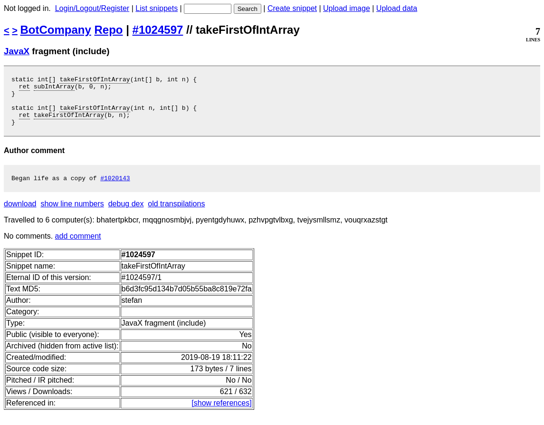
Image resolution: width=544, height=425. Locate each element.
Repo (109, 29)
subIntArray (54, 89)
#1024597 (158, 29)
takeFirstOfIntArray (94, 80)
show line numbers (72, 215)
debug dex (126, 215)
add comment (78, 247)
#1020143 (115, 189)
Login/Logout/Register (92, 8)
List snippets (156, 8)
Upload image (346, 8)
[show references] (221, 414)
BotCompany (55, 29)
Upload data (396, 8)
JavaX (16, 51)
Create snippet (292, 8)
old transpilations (176, 215)
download (20, 215)
